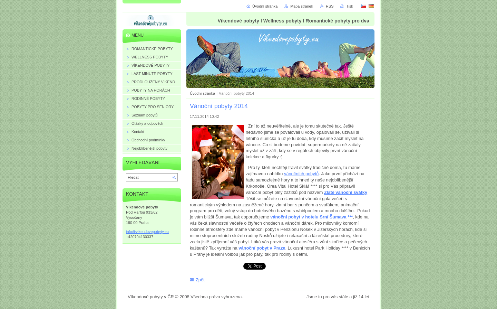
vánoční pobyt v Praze (261, 248)
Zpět (200, 279)
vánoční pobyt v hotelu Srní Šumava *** (311, 216)
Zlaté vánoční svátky (345, 192)
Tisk (349, 6)
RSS (329, 6)
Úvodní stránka (202, 93)
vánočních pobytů (301, 173)
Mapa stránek (301, 6)
